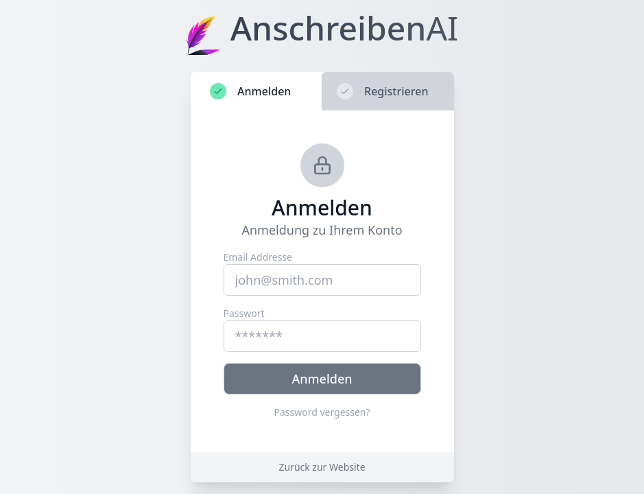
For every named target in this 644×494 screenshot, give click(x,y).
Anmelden (250, 91)
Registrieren (382, 91)
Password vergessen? (322, 412)
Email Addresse (258, 256)
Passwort (244, 313)
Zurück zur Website (321, 466)
